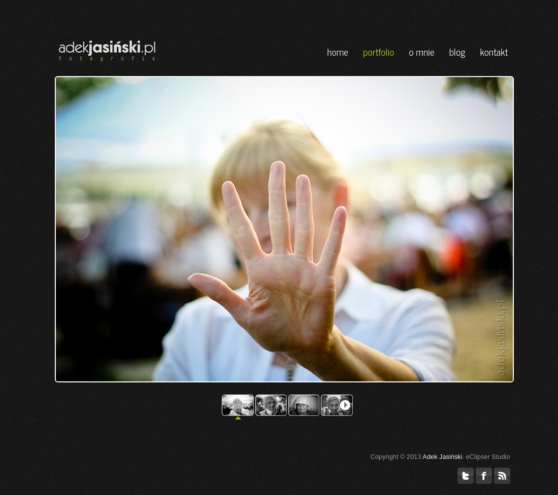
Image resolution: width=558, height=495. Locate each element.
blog (457, 51)
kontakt (494, 51)
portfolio (378, 51)
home (337, 51)
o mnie (421, 51)
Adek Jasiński (442, 457)
